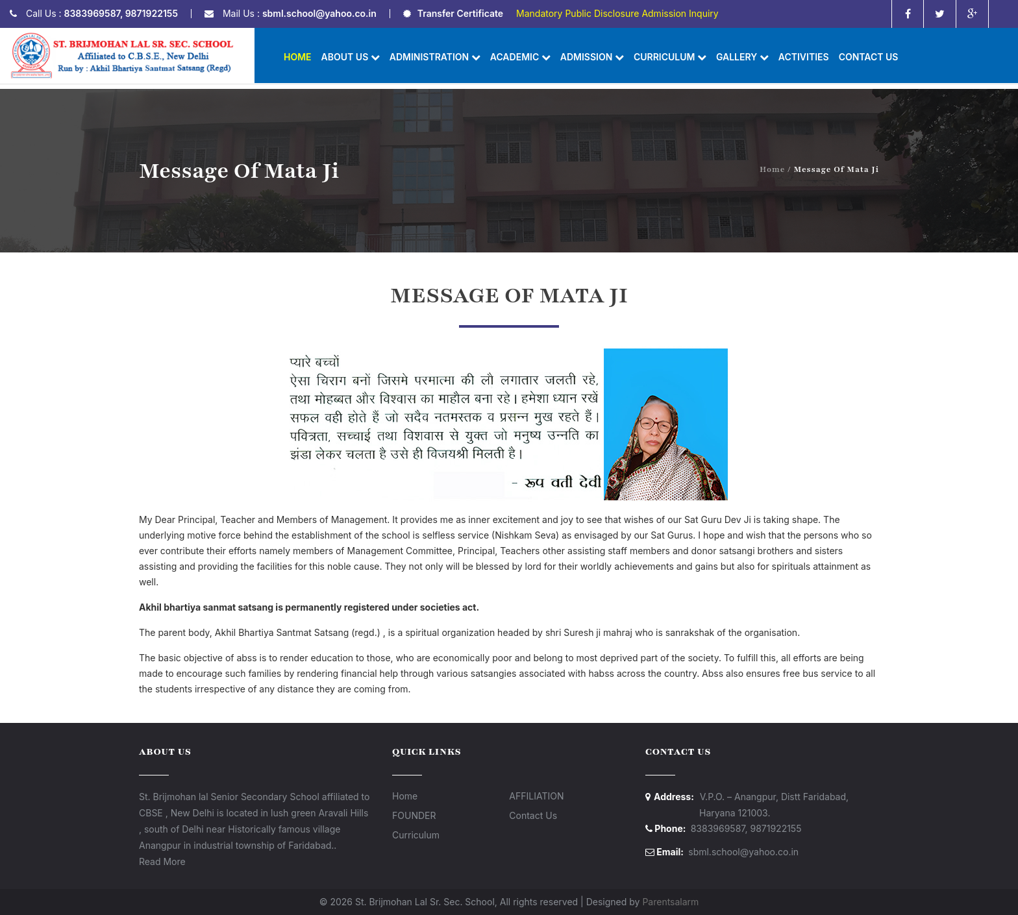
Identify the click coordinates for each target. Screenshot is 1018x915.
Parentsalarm (670, 901)
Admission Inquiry (679, 13)
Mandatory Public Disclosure (577, 13)
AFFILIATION (536, 795)
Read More (162, 861)
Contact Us (869, 56)
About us (350, 56)
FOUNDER (414, 815)
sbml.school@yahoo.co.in (319, 13)
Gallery (742, 56)
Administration (435, 56)
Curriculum (670, 56)
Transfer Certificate (460, 13)
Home (298, 56)
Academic (520, 56)
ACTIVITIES (803, 56)
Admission (592, 56)
